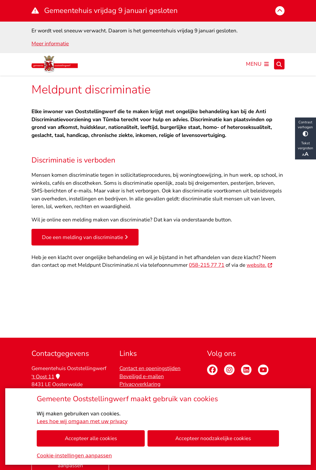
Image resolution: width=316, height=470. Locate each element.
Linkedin (246, 370)
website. (259, 265)
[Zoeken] (279, 64)
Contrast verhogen (305, 128)
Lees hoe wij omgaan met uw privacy (82, 420)
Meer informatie (50, 43)
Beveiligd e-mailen (141, 376)
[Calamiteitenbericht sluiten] (280, 10)
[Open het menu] (257, 64)
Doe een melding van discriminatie (85, 237)
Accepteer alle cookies (91, 438)
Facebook (212, 370)
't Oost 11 (45, 376)
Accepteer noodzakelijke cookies (213, 438)
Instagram (229, 370)
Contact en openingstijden (150, 368)
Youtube (263, 370)
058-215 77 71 (206, 265)
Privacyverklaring (139, 384)
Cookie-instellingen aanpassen (74, 455)
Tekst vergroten (305, 149)
